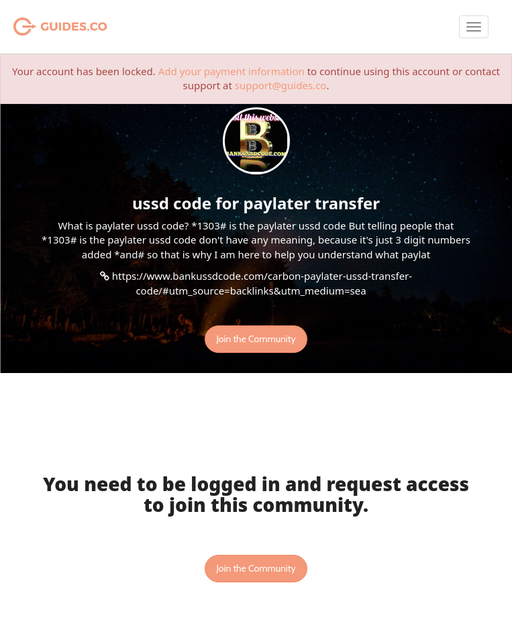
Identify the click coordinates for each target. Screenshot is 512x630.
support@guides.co (281, 85)
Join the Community (255, 339)
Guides (43, 27)
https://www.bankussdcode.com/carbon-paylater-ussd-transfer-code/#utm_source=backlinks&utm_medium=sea (262, 283)
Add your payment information (231, 71)
